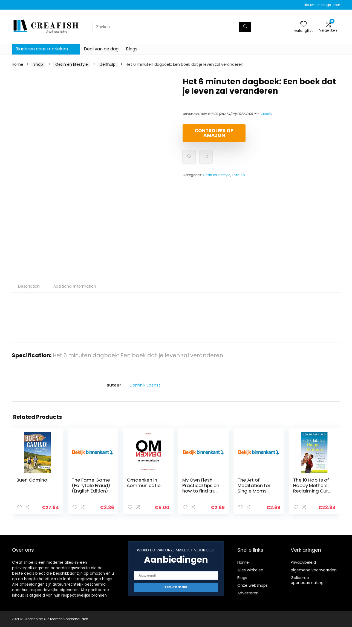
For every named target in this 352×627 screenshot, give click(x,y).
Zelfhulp (108, 64)
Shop (38, 64)
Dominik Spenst (145, 385)
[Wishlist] (303, 24)
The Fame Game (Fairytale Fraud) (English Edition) (91, 485)
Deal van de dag (101, 49)
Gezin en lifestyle (71, 64)
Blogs (131, 49)
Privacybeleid (303, 562)
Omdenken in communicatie (144, 483)
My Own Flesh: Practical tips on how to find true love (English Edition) (200, 491)
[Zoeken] (245, 27)
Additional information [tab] (74, 286)
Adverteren (248, 593)
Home (17, 64)
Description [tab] (29, 286)
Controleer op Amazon (214, 133)
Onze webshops (252, 585)
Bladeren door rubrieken (41, 49)
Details (266, 113)
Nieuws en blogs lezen (322, 4)
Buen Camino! (32, 480)
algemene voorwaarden (314, 570)
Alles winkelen (250, 570)
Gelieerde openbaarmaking (307, 580)
